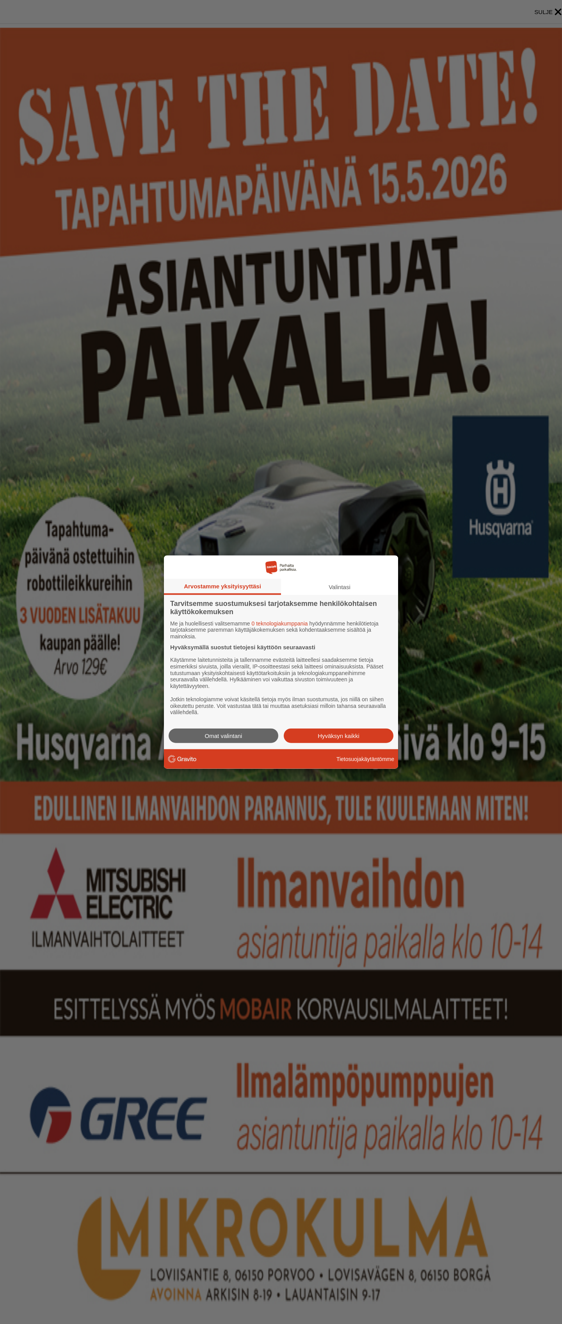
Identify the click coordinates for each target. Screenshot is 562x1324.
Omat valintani (223, 736)
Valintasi (339, 586)
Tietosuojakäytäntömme (365, 759)
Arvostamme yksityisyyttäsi (222, 585)
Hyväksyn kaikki (338, 736)
